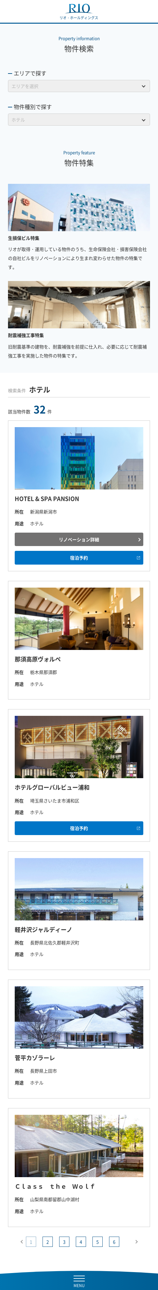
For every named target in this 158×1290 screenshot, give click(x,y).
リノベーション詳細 (79, 539)
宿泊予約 (79, 557)
